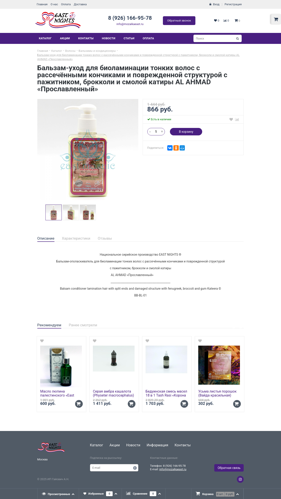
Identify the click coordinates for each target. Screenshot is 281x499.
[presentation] (58, 493)
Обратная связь (229, 468)
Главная (42, 4)
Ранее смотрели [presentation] (83, 325)
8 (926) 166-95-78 (130, 18)
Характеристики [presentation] (76, 238)
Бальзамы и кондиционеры (97, 50)
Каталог (45, 38)
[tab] (45, 238)
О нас (54, 4)
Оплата (66, 4)
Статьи (129, 38)
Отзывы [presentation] (105, 238)
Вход (216, 4)
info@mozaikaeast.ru (130, 24)
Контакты (86, 38)
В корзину (186, 131)
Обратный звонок (179, 20)
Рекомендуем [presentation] (49, 325)
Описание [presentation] (45, 238)
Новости (108, 38)
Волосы (70, 50)
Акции (65, 38)
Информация (157, 445)
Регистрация (233, 4)
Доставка (80, 4)
